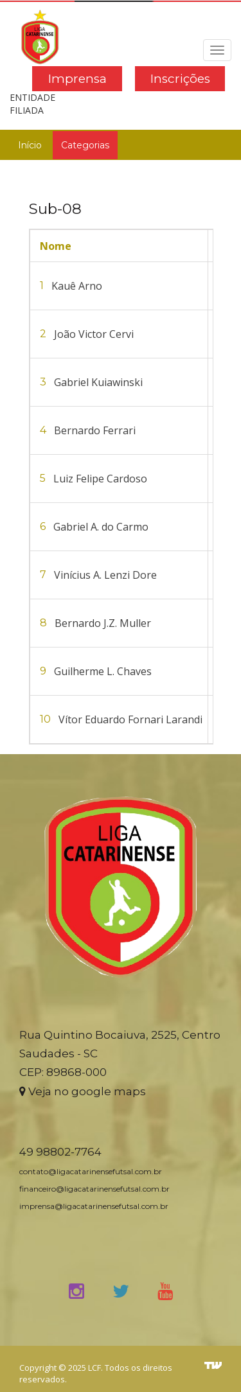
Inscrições (180, 78)
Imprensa (77, 78)
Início (30, 145)
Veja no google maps (82, 1091)
